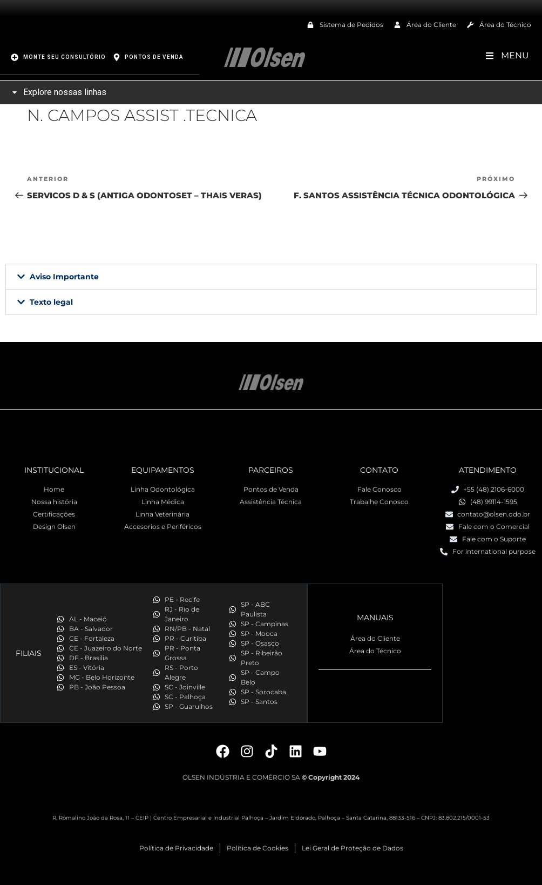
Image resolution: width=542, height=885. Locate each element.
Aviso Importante (64, 276)
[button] (271, 276)
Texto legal (51, 301)
